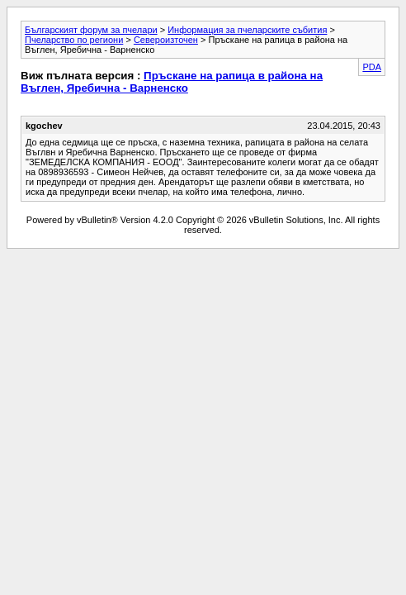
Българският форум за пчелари (91, 30)
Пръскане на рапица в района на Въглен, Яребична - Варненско (172, 81)
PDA (371, 67)
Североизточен (166, 40)
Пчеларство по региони (74, 40)
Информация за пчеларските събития (247, 30)
